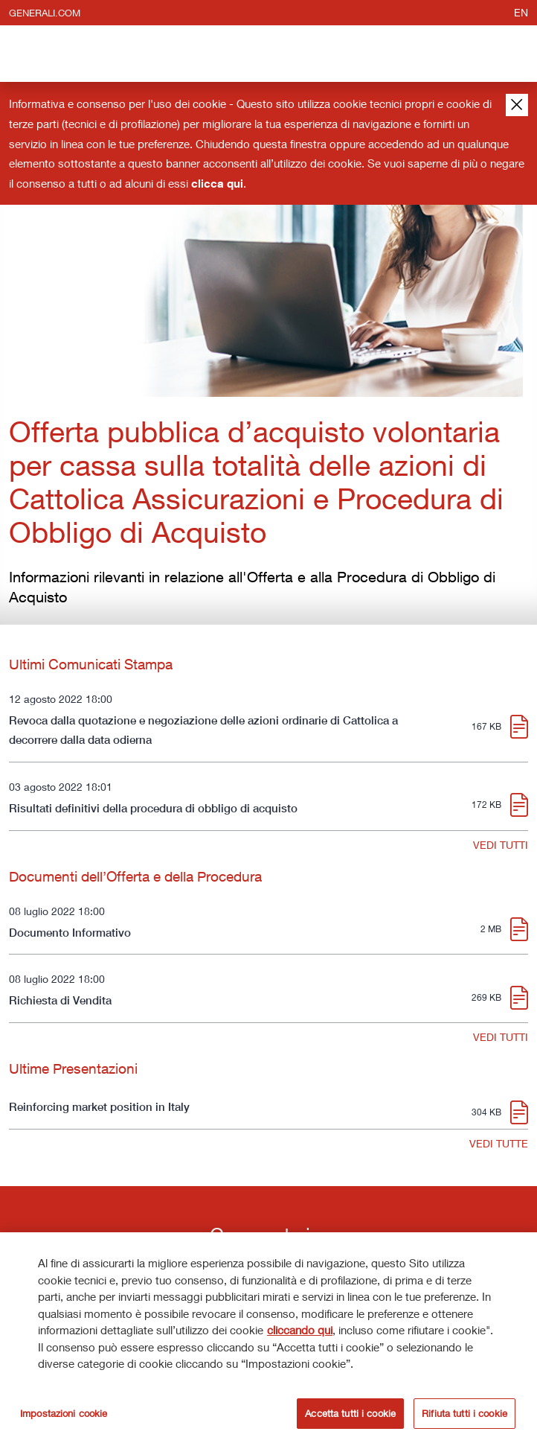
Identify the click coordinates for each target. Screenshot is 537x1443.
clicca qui (217, 183)
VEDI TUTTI (500, 844)
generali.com (44, 13)
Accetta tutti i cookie (350, 1415)
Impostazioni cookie (63, 1415)
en (521, 12)
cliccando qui (299, 1333)
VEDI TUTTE (498, 1143)
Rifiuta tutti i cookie (464, 1415)
